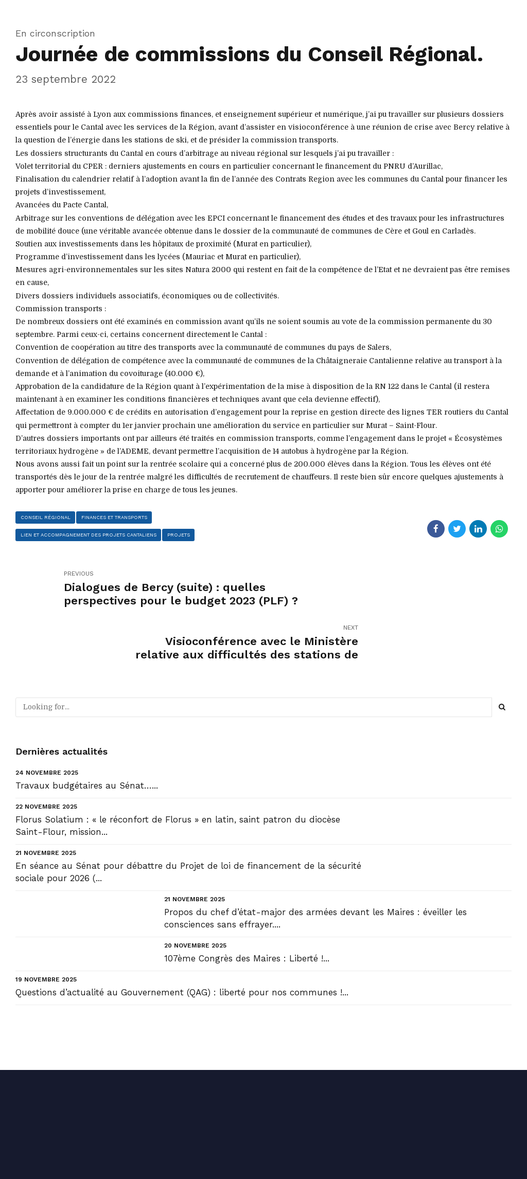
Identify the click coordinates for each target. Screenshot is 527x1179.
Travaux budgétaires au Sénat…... (86, 731)
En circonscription (55, 33)
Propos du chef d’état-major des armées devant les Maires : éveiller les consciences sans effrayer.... (315, 864)
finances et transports (114, 517)
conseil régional (46, 517)
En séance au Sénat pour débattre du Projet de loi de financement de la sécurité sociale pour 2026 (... (188, 818)
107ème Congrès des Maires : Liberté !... (246, 904)
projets (180, 535)
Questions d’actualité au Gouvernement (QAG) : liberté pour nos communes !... (181, 939)
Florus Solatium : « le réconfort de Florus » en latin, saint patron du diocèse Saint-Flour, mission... (177, 771)
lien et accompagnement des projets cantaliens (89, 535)
